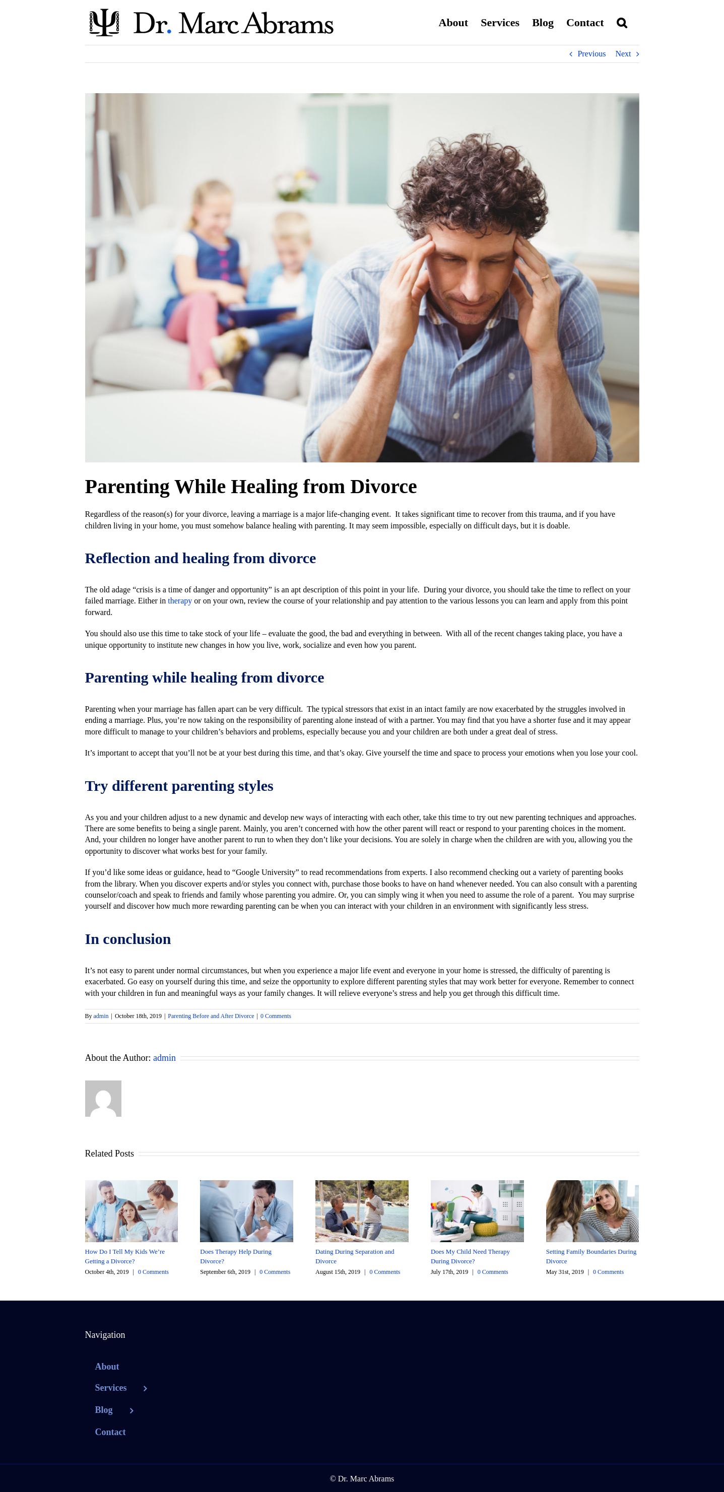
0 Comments (275, 1016)
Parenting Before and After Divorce (211, 1016)
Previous (591, 53)
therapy (180, 600)
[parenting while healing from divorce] (362, 277)
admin (101, 1016)
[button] (622, 22)
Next (623, 53)
